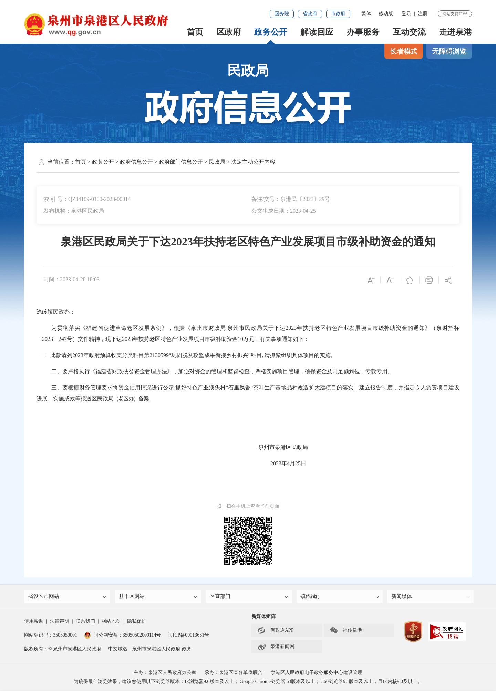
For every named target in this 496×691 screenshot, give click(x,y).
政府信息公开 (136, 162)
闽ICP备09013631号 (188, 635)
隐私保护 (136, 621)
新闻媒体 (431, 597)
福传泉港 (346, 631)
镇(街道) (340, 597)
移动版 (386, 13)
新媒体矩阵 (263, 617)
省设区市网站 (68, 597)
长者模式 (403, 51)
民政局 (217, 162)
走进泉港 (455, 32)
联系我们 (85, 621)
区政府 (228, 32)
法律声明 (59, 621)
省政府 (310, 13)
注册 (422, 13)
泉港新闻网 (275, 647)
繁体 (366, 13)
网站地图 (111, 621)
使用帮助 (33, 621)
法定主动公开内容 (253, 162)
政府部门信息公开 (181, 162)
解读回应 (316, 32)
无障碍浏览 (449, 51)
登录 (406, 13)
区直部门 (249, 597)
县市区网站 (159, 597)
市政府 (338, 13)
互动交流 (409, 32)
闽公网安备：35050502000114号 (122, 635)
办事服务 (363, 32)
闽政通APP (275, 631)
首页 (195, 32)
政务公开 (270, 32)
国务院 (282, 13)
